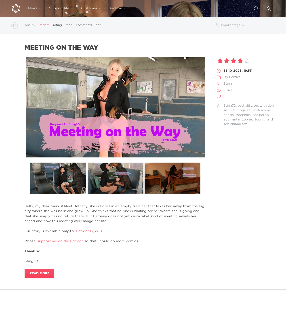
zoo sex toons (253, 119)
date (46, 25)
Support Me (61, 8)
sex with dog (264, 105)
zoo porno (260, 115)
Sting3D (229, 105)
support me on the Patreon (61, 241)
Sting (227, 83)
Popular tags (232, 25)
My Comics (231, 77)
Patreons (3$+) (89, 231)
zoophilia (243, 115)
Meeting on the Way (61, 48)
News (35, 8)
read (69, 25)
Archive (118, 8)
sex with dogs (234, 110)
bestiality (245, 105)
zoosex (229, 115)
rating (57, 25)
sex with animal (259, 110)
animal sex (238, 124)
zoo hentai (231, 119)
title (99, 25)
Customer (91, 8)
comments (84, 25)
